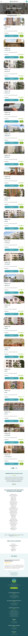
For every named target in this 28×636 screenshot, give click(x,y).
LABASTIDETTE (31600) (13, 511)
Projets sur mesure (14, 622)
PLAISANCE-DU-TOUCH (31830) (13, 520)
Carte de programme (14, 621)
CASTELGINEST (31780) (13, 503)
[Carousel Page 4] (12, 571)
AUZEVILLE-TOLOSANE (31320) (13, 495)
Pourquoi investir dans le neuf (14, 603)
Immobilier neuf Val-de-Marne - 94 (14, 613)
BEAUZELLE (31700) (13, 498)
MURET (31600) (13, 516)
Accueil (6, 534)
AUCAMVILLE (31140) (13, 494)
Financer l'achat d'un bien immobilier (14, 596)
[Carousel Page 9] (17, 571)
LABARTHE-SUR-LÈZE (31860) (13, 510)
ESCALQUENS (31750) (13, 507)
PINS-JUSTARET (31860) (13, 519)
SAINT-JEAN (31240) (13, 524)
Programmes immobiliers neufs (12, 534)
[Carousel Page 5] (13, 571)
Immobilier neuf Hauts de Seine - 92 (14, 611)
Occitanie (19, 534)
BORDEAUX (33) (13, 546)
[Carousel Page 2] (10, 571)
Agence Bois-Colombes (14, 634)
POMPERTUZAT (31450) (13, 521)
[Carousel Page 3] (11, 571)
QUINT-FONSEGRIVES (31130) (13, 523)
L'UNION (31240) (13, 529)
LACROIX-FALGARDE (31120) (13, 512)
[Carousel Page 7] (15, 571)
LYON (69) (13, 548)
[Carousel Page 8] (16, 571)
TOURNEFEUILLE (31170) (13, 528)
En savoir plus (12, 35)
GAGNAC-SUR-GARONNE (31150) (13, 508)
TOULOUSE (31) (13, 544)
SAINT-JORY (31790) (13, 525)
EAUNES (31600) (13, 506)
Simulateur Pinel (14, 628)
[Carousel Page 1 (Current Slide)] (9, 571)
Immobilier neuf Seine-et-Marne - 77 (14, 616)
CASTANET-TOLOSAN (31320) (13, 502)
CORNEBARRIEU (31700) (13, 504)
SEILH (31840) (13, 527)
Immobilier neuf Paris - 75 (14, 610)
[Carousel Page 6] (14, 571)
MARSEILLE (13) (13, 550)
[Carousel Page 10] (18, 571)
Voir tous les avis (14, 573)
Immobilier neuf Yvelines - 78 (14, 615)
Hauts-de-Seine (14, 597)
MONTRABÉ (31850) (13, 515)
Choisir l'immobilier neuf (14, 595)
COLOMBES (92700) (13, 549)
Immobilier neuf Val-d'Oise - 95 (14, 614)
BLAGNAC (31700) (13, 499)
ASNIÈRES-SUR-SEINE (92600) (13, 545)
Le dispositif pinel (14, 604)
